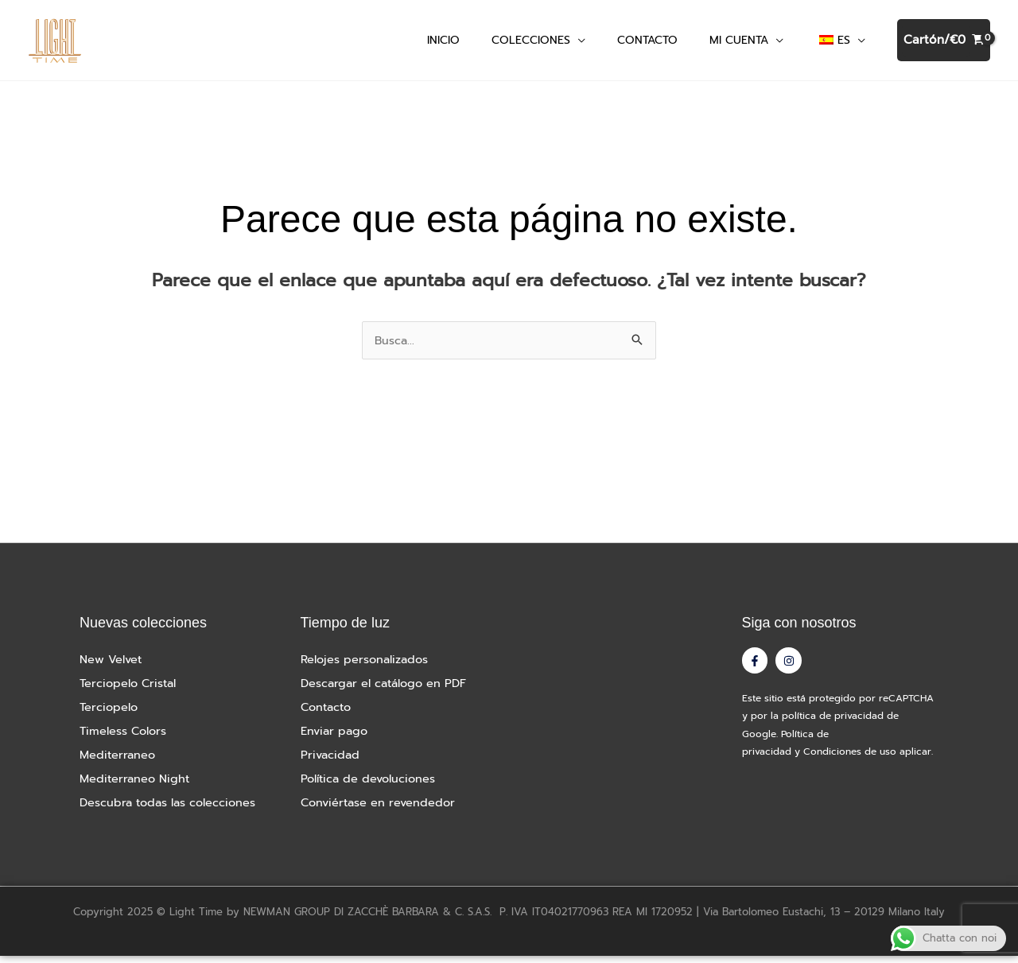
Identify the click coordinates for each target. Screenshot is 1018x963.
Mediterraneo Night (136, 785)
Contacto (328, 714)
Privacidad (331, 762)
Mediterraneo (118, 762)
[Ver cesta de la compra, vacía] (943, 44)
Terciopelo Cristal (130, 690)
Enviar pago (336, 738)
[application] (577, 43)
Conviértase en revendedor (381, 809)
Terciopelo (110, 714)
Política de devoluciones (371, 785)
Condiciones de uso (849, 763)
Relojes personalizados (367, 666)
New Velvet (112, 666)
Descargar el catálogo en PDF (388, 690)
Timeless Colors (125, 738)
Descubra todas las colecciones (172, 809)
